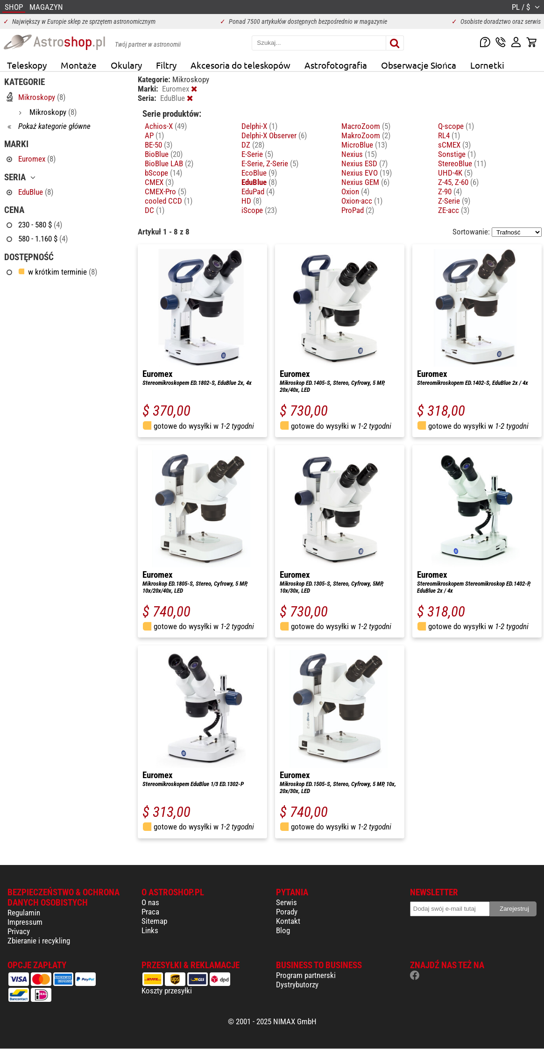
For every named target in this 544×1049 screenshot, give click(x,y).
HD (251, 201)
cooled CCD (168, 201)
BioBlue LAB (169, 163)
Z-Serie (454, 201)
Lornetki (487, 65)
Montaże (79, 65)
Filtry (166, 65)
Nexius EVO (366, 172)
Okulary (126, 65)
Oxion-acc (361, 201)
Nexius (359, 154)
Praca (150, 911)
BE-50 (158, 144)
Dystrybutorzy (297, 984)
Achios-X (166, 126)
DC (154, 210)
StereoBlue (462, 163)
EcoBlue (259, 172)
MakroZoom (365, 135)
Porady (286, 911)
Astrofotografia (335, 65)
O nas (150, 902)
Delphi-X (259, 126)
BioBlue (164, 154)
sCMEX (454, 144)
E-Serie (257, 154)
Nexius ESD (364, 163)
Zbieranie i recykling (38, 940)
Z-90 (450, 191)
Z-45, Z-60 (458, 182)
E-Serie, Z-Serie (269, 163)
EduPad (258, 191)
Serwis (286, 902)
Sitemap (154, 921)
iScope (259, 210)
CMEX (159, 182)
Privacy (18, 931)
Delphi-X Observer (274, 135)
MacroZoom (365, 126)
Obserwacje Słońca (418, 65)
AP (154, 135)
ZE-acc (453, 210)
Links (149, 930)
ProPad (357, 210)
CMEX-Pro (165, 191)
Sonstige (457, 154)
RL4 (449, 135)
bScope (163, 172)
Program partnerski (306, 975)
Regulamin (23, 912)
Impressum (24, 922)
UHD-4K (455, 172)
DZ (252, 144)
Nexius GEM (365, 182)
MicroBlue (364, 144)
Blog (283, 930)
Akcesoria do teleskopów (240, 65)
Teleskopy (27, 65)
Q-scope (456, 126)
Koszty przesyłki (166, 990)
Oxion (355, 191)
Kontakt (288, 921)
